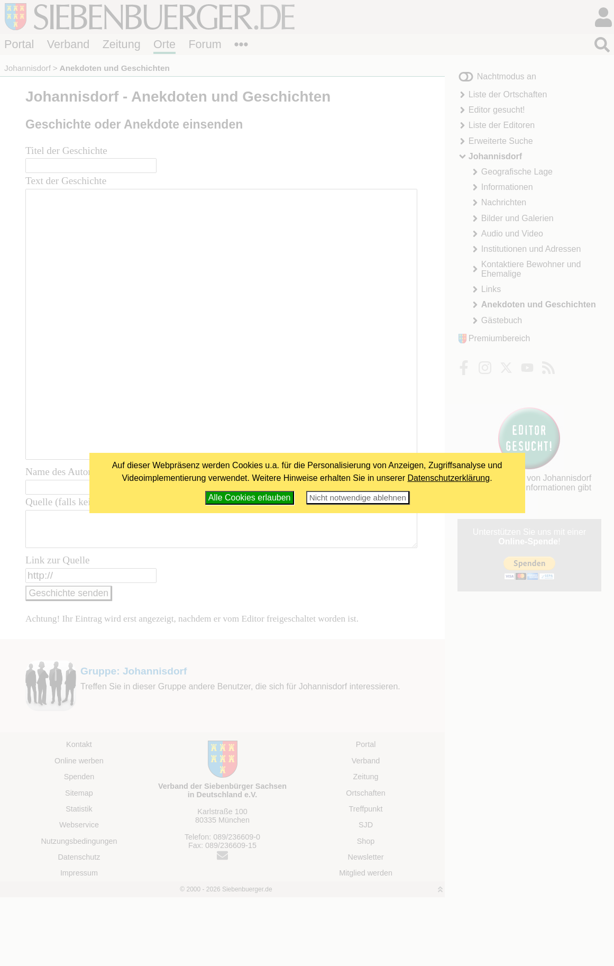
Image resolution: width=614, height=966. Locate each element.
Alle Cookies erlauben (249, 497)
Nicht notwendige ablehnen (357, 497)
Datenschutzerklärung (449, 477)
